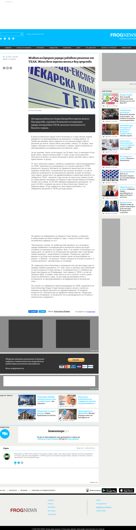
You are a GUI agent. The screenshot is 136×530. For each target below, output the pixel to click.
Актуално (52, 511)
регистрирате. (73, 439)
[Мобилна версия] (94, 490)
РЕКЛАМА (23, 490)
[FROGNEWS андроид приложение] (109, 490)
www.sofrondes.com (92, 529)
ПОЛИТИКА (67, 48)
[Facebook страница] (5, 38)
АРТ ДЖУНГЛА (91, 48)
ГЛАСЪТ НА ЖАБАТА (24, 48)
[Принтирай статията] (10, 68)
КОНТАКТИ (13, 490)
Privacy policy (66, 529)
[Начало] (1, 38)
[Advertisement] (68, 15)
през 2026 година (127, 145)
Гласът (50, 504)
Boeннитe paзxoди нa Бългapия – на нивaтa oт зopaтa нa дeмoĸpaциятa (127, 115)
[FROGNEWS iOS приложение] (126, 490)
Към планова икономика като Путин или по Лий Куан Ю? (127, 99)
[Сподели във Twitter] (7, 68)
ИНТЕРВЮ (40, 48)
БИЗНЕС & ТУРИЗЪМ (108, 48)
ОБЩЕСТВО (53, 48)
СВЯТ (78, 48)
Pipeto (6, 448)
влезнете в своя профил (48, 439)
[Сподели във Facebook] (4, 68)
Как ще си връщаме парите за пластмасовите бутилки (127, 176)
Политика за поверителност (44, 490)
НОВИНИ (8, 48)
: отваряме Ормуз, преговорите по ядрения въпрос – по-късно (127, 192)
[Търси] (22, 34)
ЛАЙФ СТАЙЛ (126, 48)
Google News (91, 311)
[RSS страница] (13, 38)
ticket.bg (101, 529)
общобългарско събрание (126, 131)
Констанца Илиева (62, 311)
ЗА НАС (2, 490)
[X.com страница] (9, 38)
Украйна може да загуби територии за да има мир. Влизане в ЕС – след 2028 (127, 207)
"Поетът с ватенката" (127, 158)
